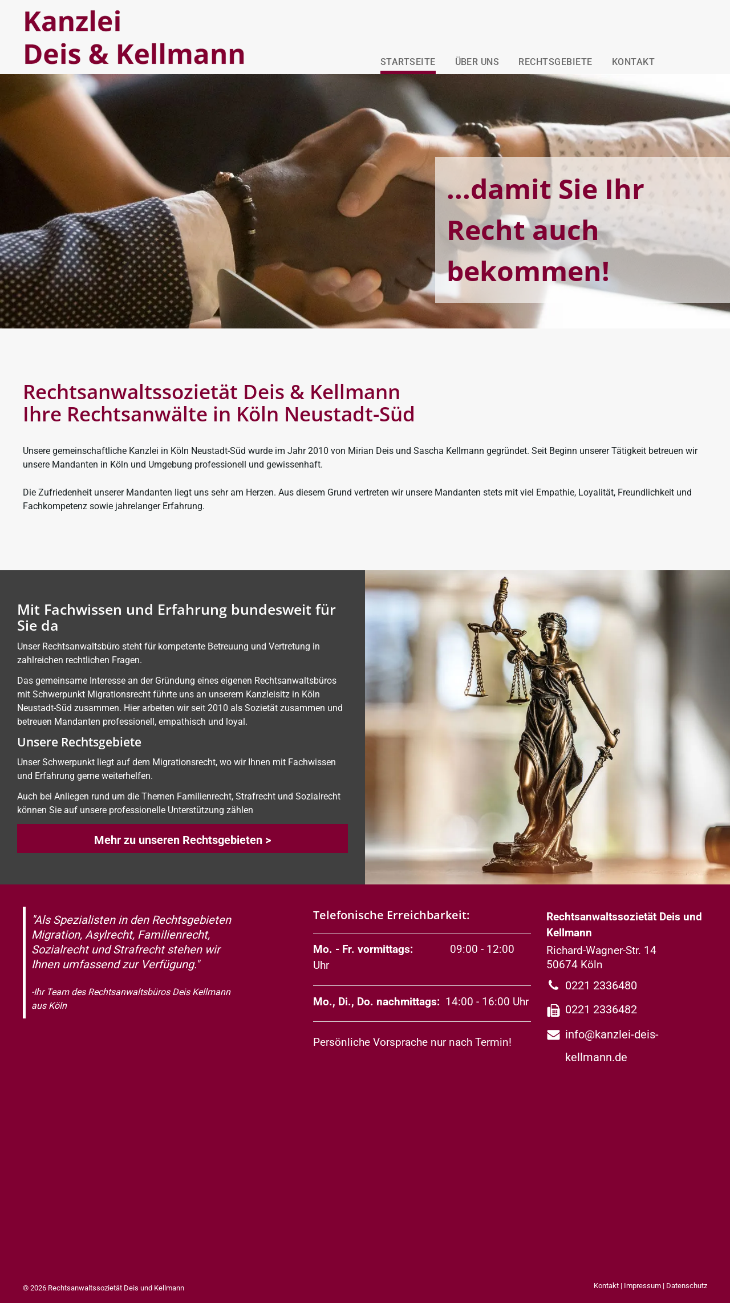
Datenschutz (686, 1285)
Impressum (642, 1285)
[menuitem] (405, 60)
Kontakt (606, 1285)
